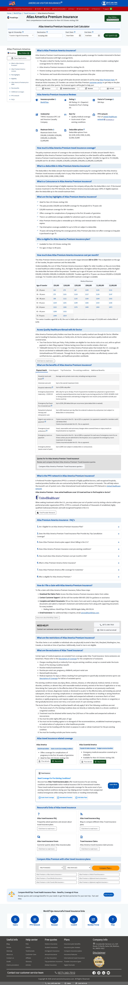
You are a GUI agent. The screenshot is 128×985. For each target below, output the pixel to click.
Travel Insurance (30, 13)
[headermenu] (12, 3)
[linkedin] (104, 973)
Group (71, 9)
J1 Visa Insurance (51, 958)
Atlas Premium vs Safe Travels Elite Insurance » (50, 882)
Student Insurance (51, 947)
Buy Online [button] (100, 762)
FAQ (27, 944)
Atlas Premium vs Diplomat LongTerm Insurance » (93, 882)
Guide (8, 961)
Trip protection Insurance (53, 961)
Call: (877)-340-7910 (52, 983)
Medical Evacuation (59, 9)
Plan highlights (15, 75)
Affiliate (28, 958)
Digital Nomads (69, 965)
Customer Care (31, 954)
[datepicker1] (74, 36)
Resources (96, 9)
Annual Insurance (51, 954)
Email (68, 983)
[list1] (51, 868)
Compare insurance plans (73, 951)
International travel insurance (74, 958)
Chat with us (81, 983)
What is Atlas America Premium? (17, 64)
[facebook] (94, 973)
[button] (107, 630)
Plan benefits (15, 88)
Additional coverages (17, 92)
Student (38, 9)
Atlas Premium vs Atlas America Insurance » (49, 874)
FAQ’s (13, 99)
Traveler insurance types (72, 961)
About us (9, 954)
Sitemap (9, 951)
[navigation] (96, 82)
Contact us (10, 958)
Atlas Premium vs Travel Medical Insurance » (49, 878)
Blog (8, 944)
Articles (28, 965)
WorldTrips (18, 13)
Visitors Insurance (51, 944)
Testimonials (30, 951)
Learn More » (113, 785)
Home (10, 9)
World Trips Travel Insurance (23, 9)
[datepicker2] (92, 36)
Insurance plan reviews (72, 947)
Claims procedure (12, 965)
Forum (8, 947)
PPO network (15, 96)
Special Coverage (82, 9)
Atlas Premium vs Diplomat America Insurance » (93, 878)
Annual (47, 9)
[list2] (78, 868)
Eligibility (14, 78)
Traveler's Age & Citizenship (18, 36)
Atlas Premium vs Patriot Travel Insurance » (92, 874)
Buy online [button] (57, 761)
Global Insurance (51, 965)
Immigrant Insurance (52, 951)
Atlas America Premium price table (19, 83)
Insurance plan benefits (72, 944)
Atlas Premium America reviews (18, 70)
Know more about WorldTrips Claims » (47, 617)
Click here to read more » (46, 829)
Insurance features (70, 954)
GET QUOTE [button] (111, 35)
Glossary (29, 961)
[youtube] (99, 973)
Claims (28, 947)
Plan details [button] (44, 761)
